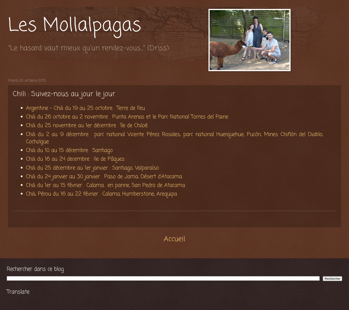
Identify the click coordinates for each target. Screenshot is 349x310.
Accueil (174, 239)
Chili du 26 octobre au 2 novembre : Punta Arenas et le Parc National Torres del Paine (128, 117)
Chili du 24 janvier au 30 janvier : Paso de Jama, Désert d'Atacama (104, 177)
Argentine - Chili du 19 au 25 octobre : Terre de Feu (86, 108)
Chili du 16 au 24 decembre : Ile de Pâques (76, 159)
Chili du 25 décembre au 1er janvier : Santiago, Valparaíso (92, 168)
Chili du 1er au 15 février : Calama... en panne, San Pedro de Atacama (105, 185)
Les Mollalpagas (74, 26)
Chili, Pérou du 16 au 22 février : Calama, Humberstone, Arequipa (101, 194)
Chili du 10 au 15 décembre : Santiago (70, 150)
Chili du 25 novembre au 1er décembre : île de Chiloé (87, 126)
